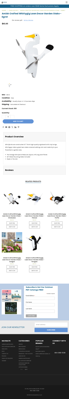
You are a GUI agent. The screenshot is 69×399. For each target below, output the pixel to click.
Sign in (4, 358)
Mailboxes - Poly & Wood (26, 353)
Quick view (12, 223)
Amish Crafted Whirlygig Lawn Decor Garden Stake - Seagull (12, 260)
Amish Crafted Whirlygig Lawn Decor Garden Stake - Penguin (34, 260)
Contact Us (5, 353)
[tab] (34, 136)
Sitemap (4, 360)
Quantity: (6, 113)
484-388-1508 (59, 353)
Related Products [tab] (33, 181)
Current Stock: (9, 108)
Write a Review (28, 20)
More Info (4, 349)
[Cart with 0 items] (63, 2)
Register (10, 358)
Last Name (29, 308)
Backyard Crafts (40, 351)
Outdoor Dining (23, 367)
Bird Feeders (22, 346)
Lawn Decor (22, 356)
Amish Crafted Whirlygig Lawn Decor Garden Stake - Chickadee (12, 216)
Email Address (30, 295)
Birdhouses (22, 349)
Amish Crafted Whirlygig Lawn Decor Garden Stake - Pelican (34, 216)
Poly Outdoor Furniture (8, 346)
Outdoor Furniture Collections (24, 363)
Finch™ (37, 349)
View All (38, 356)
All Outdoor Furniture (25, 360)
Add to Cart (12, 227)
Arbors (21, 344)
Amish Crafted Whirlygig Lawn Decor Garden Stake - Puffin (57, 216)
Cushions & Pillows (24, 351)
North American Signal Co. (43, 353)
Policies (4, 356)
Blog (3, 351)
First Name (29, 302)
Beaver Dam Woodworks (42, 346)
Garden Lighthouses (7, 344)
